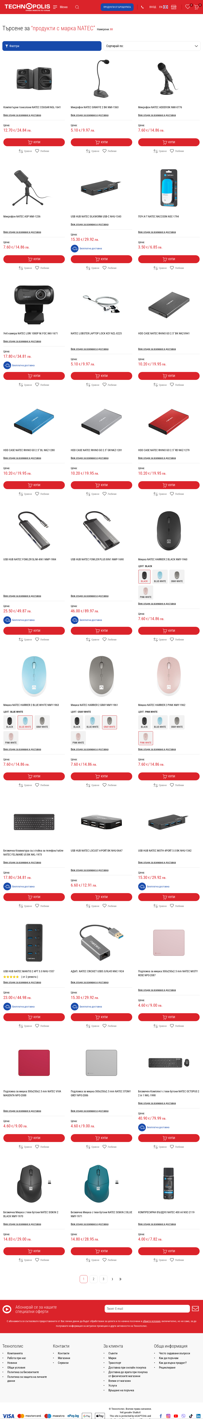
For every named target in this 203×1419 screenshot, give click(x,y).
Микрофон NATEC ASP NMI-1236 (21, 216)
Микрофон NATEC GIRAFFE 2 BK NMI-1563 (95, 107)
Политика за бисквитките (23, 1372)
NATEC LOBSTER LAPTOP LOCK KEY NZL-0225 (96, 333)
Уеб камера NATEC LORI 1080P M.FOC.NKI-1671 (30, 333)
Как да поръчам (168, 1358)
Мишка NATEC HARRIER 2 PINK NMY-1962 (161, 705)
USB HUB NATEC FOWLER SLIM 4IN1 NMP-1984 (29, 559)
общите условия (151, 1321)
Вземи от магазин (119, 1381)
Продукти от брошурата (117, 7)
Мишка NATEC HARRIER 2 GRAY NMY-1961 (94, 705)
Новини (12, 1363)
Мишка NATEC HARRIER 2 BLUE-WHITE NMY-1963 (31, 705)
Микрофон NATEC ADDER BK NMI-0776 (160, 107)
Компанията (15, 1353)
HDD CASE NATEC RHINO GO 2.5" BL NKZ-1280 (29, 450)
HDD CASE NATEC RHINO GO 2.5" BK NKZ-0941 (164, 333)
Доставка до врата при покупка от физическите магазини (127, 1374)
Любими (42, 151)
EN (163, 7)
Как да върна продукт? (173, 1363)
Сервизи (63, 1363)
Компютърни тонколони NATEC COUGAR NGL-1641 (32, 107)
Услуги (112, 1385)
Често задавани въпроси (174, 1353)
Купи (34, 142)
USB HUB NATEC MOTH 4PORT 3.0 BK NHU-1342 (165, 850)
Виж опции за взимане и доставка (22, 115)
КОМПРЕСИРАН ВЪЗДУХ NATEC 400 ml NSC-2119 (166, 1212)
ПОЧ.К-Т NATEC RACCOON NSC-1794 (158, 216)
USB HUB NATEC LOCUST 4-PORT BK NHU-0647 (97, 850)
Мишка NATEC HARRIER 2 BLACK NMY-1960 (162, 559)
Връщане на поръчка (121, 1390)
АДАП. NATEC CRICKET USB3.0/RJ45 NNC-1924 (97, 971)
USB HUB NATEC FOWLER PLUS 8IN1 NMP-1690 (97, 559)
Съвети (113, 1353)
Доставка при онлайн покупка (127, 1367)
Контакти (63, 1353)
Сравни (25, 151)
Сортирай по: (152, 46)
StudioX (137, 1412)
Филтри (12, 46)
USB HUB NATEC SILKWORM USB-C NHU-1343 (96, 216)
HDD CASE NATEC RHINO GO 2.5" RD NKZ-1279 (164, 450)
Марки (112, 1358)
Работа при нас (16, 1358)
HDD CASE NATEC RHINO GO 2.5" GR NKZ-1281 (96, 450)
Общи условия (16, 1367)
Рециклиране (167, 1367)
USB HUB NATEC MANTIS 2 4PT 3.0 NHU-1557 (28, 971)
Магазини (64, 1358)
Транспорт (114, 1363)
